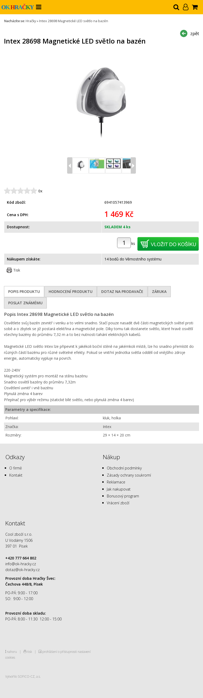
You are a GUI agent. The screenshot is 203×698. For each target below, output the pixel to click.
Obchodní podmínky (124, 468)
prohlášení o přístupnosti (59, 651)
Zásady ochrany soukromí (129, 475)
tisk (29, 651)
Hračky (31, 21)
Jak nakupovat (119, 489)
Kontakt (15, 475)
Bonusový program (123, 495)
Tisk (16, 270)
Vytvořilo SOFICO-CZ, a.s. (23, 676)
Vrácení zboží (118, 502)
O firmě (15, 468)
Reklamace (116, 482)
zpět (194, 33)
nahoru (12, 651)
